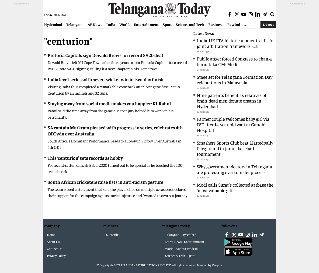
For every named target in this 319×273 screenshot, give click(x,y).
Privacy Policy (56, 255)
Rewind (233, 24)
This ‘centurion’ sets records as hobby (85, 158)
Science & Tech (175, 255)
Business (215, 24)
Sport (167, 24)
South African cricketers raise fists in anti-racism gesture (105, 182)
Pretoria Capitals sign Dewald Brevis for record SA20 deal (105, 55)
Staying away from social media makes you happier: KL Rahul (109, 103)
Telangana (74, 24)
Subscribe (112, 234)
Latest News (203, 33)
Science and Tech (190, 24)
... (245, 24)
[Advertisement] (21, 76)
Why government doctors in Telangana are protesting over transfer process (234, 169)
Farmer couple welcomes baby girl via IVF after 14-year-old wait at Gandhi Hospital (233, 124)
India (110, 24)
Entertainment (146, 24)
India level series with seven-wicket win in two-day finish (105, 79)
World (124, 24)
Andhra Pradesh (187, 248)
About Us (53, 241)
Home (51, 234)
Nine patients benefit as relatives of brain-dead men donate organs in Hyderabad (231, 100)
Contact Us (54, 248)
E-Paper (268, 24)
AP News (95, 24)
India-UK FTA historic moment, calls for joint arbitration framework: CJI (236, 43)
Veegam (217, 265)
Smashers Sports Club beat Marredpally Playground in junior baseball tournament (235, 148)
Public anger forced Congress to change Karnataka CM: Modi (235, 61)
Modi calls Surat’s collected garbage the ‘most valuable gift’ (235, 187)
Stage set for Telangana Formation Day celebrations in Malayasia (234, 79)
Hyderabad (53, 24)
